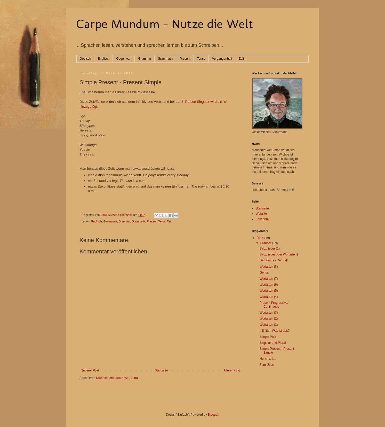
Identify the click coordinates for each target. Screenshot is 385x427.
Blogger (213, 414)
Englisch (103, 58)
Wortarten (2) (269, 318)
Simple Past (268, 337)
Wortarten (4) (269, 297)
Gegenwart (123, 58)
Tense (201, 58)
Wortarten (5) (269, 290)
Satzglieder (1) (270, 248)
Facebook (262, 219)
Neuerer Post (90, 370)
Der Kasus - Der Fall (274, 260)
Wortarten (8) (269, 266)
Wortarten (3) (269, 312)
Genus (264, 272)
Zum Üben (267, 365)
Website (261, 213)
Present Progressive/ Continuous (274, 304)
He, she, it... (268, 358)
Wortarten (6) (269, 284)
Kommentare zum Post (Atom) (117, 378)
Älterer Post (231, 370)
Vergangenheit (222, 58)
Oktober (266, 243)
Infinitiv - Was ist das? (275, 330)
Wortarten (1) (269, 325)
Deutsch (85, 58)
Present (185, 58)
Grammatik (165, 58)
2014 (260, 238)
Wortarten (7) (269, 279)
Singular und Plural (273, 343)
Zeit (241, 58)
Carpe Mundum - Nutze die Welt (164, 24)
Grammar (144, 58)
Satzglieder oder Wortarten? (279, 254)
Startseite (161, 370)
